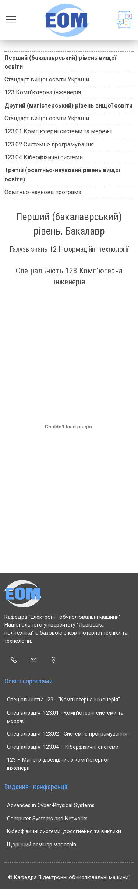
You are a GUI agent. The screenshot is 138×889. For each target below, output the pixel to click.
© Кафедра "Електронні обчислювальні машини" (69, 877)
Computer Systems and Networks (47, 819)
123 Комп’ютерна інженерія (42, 92)
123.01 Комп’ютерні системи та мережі (58, 131)
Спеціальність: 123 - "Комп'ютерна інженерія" (63, 700)
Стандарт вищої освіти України (46, 79)
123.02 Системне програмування (49, 144)
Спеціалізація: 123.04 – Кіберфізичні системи (62, 747)
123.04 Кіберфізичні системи (43, 157)
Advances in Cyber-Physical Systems (51, 805)
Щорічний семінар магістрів (41, 845)
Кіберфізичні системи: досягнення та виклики (64, 831)
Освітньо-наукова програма (42, 192)
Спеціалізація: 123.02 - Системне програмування (67, 734)
